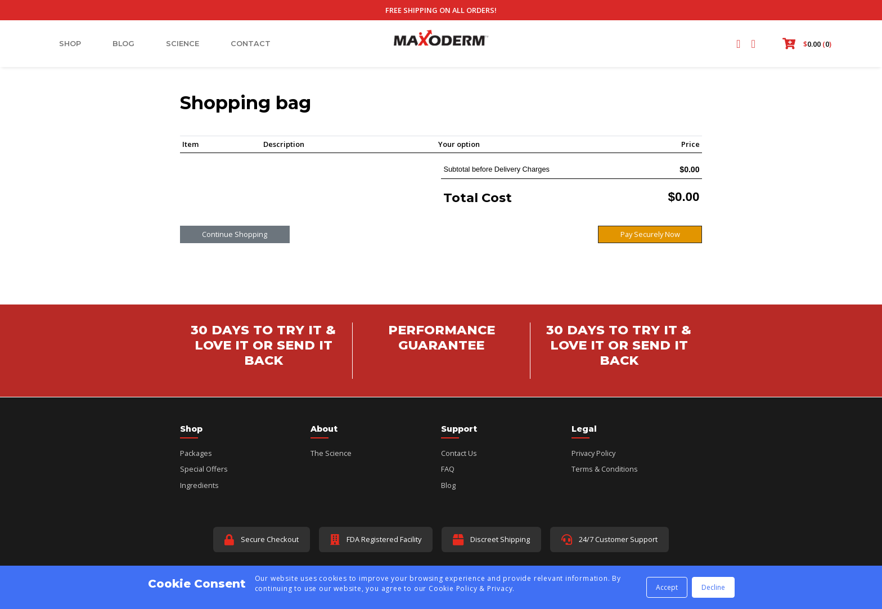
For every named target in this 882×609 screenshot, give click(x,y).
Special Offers (204, 469)
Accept (667, 587)
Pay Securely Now (650, 234)
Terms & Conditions (605, 469)
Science (182, 43)
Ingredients (199, 485)
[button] (805, 44)
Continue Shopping (234, 234)
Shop (70, 43)
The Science (331, 453)
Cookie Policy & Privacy (470, 588)
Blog (123, 43)
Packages (196, 453)
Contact (251, 43)
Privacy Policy (593, 453)
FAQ (447, 469)
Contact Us (459, 453)
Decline (713, 587)
